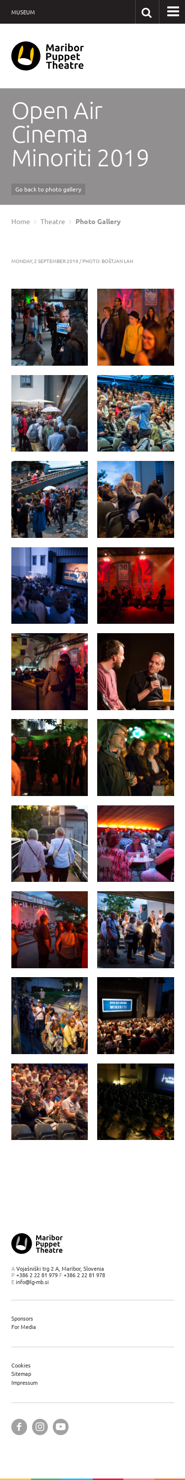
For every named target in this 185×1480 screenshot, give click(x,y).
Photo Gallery (98, 222)
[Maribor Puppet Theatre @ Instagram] (40, 1427)
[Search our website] (147, 11)
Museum (23, 12)
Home (20, 222)
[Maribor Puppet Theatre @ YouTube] (61, 1427)
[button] (173, 12)
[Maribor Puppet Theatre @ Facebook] (19, 1427)
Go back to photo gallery (48, 189)
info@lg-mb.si (32, 1282)
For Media (23, 1327)
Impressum (24, 1382)
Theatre (52, 222)
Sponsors (22, 1318)
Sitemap (21, 1373)
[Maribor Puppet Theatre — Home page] (47, 56)
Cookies (21, 1365)
